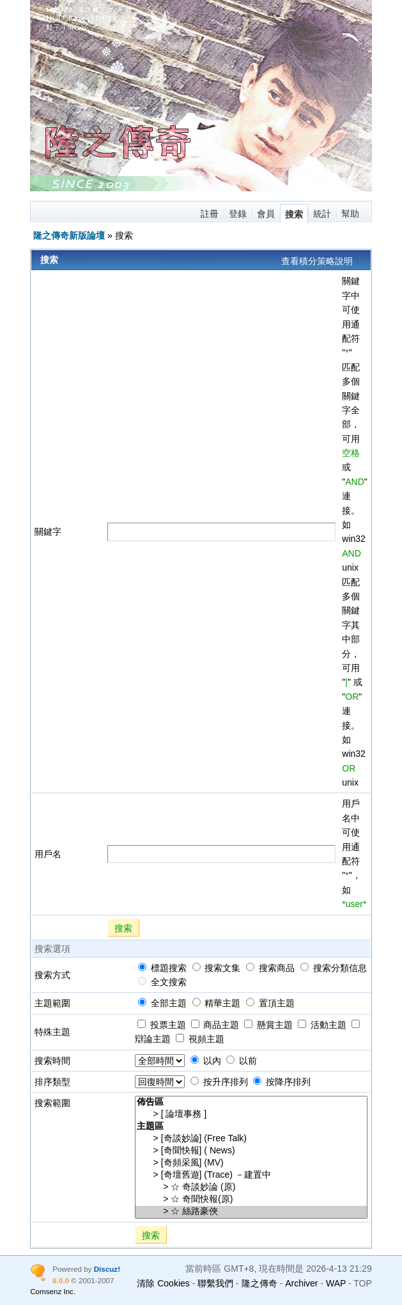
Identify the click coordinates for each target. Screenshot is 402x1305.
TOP (362, 1283)
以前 (241, 1061)
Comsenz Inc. (52, 1291)
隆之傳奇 (259, 1283)
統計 (322, 214)
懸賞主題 (268, 1025)
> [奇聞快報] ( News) (251, 1151)
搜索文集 (216, 968)
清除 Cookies (163, 1283)
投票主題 (161, 1025)
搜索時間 (52, 1061)
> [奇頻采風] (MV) (251, 1163)
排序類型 (52, 1082)
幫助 (350, 214)
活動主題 (322, 1025)
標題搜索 (162, 968)
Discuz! (107, 1269)
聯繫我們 (215, 1283)
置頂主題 (270, 1003)
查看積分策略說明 (317, 261)
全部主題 (162, 1003)
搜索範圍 (52, 1103)
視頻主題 (200, 1039)
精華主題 (216, 1003)
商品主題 (215, 1025)
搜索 (294, 214)
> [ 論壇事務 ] (251, 1115)
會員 (266, 214)
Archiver (301, 1283)
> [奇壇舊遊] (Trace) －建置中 (251, 1175)
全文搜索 (162, 982)
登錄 (238, 214)
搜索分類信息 (333, 968)
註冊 (210, 214)
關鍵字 (48, 531)
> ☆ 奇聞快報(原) (251, 1200)
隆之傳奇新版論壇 (69, 235)
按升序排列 (219, 1082)
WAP (336, 1283)
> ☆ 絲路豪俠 (251, 1212)
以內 (205, 1061)
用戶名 (48, 854)
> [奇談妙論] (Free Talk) (251, 1139)
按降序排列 (282, 1082)
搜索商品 (270, 968)
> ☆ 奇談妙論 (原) (251, 1188)
